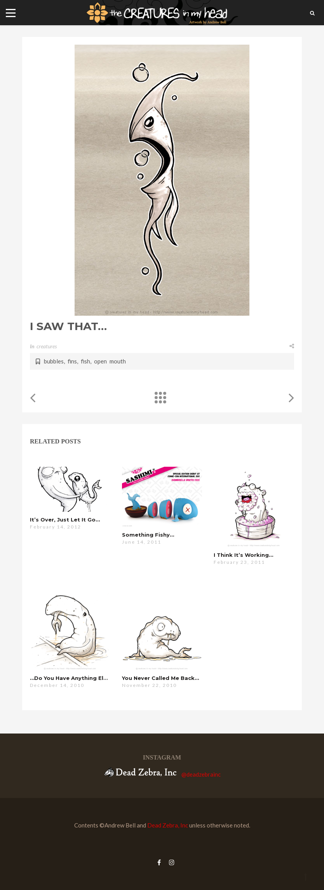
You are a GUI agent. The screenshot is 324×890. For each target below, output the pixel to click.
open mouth (110, 361)
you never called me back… (160, 678)
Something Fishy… (148, 535)
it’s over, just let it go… (65, 519)
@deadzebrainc (201, 774)
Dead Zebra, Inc (167, 825)
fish (85, 361)
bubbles (54, 361)
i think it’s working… (243, 555)
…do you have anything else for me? (82, 678)
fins (72, 361)
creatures (47, 346)
